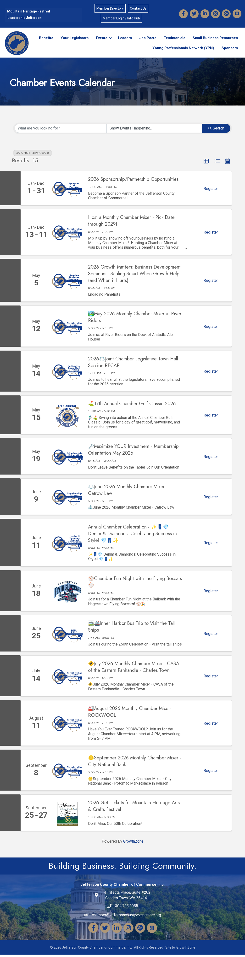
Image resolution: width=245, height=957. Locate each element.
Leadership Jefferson (24, 18)
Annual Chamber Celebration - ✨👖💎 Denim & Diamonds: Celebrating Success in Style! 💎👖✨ (132, 536)
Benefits (45, 40)
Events (100, 40)
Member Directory (110, 9)
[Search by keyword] (61, 130)
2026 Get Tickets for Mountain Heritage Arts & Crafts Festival (134, 809)
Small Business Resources (214, 40)
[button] (206, 164)
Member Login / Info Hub (121, 19)
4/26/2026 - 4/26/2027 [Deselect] (32, 155)
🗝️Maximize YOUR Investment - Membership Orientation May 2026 (133, 452)
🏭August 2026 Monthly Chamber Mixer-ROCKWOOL (129, 714)
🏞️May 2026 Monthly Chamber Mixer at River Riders (134, 320)
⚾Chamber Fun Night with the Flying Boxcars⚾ (135, 584)
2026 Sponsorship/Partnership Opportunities (133, 182)
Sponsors (228, 50)
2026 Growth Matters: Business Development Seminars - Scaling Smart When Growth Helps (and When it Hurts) (134, 276)
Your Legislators (73, 40)
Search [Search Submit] (216, 130)
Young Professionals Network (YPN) (182, 50)
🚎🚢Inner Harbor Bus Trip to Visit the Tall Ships (131, 629)
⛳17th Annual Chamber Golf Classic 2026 (132, 406)
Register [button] (211, 191)
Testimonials (173, 40)
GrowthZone (133, 843)
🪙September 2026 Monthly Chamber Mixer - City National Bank (134, 763)
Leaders (124, 40)
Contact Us (138, 9)
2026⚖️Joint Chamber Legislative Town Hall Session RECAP (133, 364)
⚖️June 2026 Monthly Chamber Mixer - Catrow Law (127, 492)
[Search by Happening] (154, 130)
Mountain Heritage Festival (28, 12)
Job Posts (146, 40)
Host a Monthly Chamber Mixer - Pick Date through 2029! (131, 223)
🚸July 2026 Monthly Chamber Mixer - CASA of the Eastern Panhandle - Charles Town (133, 669)
